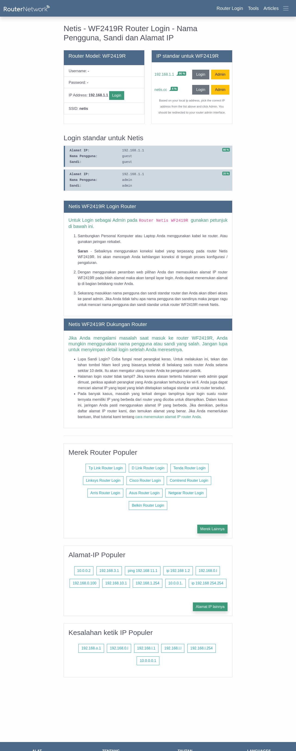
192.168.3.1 (109, 571)
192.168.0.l (208, 571)
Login (116, 95)
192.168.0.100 (84, 583)
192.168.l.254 (201, 648)
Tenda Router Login (189, 468)
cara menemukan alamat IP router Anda (168, 417)
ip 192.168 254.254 (207, 583)
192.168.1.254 (147, 583)
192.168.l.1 (146, 648)
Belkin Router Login (148, 505)
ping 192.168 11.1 (142, 571)
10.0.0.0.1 (148, 661)
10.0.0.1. (175, 583)
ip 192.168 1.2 (178, 571)
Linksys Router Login (103, 480)
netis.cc (160, 90)
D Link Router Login (148, 468)
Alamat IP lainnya (210, 607)
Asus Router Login (144, 493)
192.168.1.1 (164, 74)
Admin (220, 74)
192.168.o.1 (91, 648)
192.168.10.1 (116, 583)
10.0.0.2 (84, 571)
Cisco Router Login (145, 480)
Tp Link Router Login (106, 468)
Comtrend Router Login (189, 480)
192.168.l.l (172, 648)
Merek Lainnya (212, 529)
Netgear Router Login (186, 493)
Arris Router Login (105, 493)
